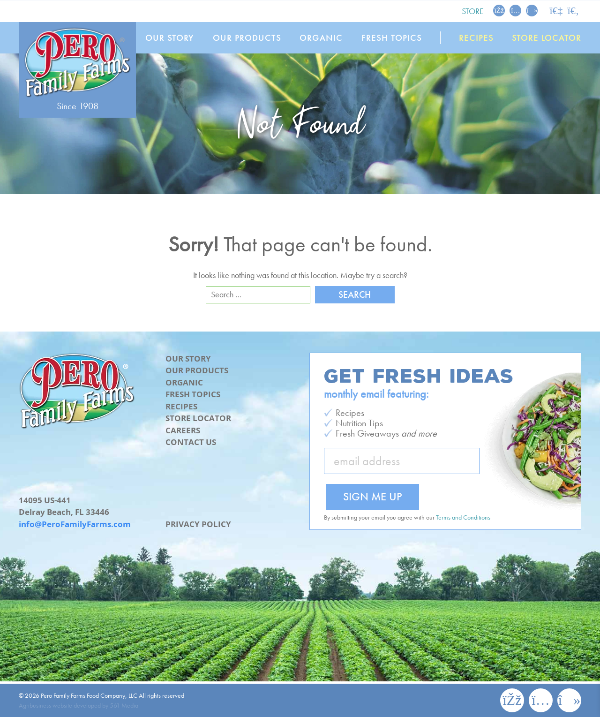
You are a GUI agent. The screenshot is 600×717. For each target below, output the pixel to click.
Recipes (476, 37)
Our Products (247, 37)
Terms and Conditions (463, 517)
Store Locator (546, 37)
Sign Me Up (372, 496)
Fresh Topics (391, 37)
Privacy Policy (198, 524)
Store (473, 11)
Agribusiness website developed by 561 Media (78, 705)
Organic (321, 37)
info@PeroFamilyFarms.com (75, 524)
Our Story (169, 37)
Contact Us (190, 442)
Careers (182, 430)
